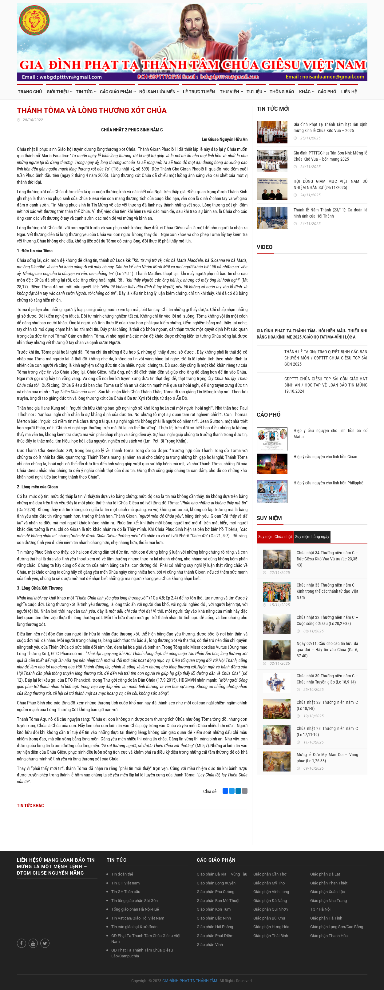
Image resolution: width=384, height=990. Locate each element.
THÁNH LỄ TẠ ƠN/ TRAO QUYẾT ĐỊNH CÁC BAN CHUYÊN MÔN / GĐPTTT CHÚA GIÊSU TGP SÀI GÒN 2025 (325, 358)
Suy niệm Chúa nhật (275, 537)
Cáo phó (327, 91)
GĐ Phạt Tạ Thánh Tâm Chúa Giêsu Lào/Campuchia (142, 953)
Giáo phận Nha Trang (328, 900)
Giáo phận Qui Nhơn (270, 909)
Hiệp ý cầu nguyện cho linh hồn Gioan (325, 456)
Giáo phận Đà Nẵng (270, 900)
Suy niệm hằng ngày (312, 537)
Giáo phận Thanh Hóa (329, 935)
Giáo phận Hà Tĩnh (326, 918)
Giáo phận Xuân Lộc (327, 891)
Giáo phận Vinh (210, 944)
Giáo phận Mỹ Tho (269, 883)
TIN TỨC (84, 91)
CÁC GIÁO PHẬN (116, 91)
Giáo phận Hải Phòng (215, 926)
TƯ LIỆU (254, 91)
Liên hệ (349, 91)
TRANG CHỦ (30, 91)
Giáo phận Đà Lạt (325, 874)
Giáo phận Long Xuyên (216, 883)
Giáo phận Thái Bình (270, 935)
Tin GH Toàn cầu (125, 891)
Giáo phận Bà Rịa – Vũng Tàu (222, 874)
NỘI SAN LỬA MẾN (157, 91)
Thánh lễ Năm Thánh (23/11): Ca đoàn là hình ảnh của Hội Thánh (330, 212)
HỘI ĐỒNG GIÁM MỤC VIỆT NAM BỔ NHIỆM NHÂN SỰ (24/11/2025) (330, 184)
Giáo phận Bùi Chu (269, 918)
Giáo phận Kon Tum (214, 909)
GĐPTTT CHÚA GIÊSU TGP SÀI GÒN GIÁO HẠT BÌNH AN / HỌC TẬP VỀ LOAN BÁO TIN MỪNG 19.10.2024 (325, 385)
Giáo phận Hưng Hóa (271, 926)
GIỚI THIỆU (58, 91)
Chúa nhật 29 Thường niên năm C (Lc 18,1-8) (327, 705)
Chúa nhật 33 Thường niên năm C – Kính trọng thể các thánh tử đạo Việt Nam (327, 591)
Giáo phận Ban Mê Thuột (218, 900)
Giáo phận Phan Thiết (328, 883)
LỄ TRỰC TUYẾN (199, 91)
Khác (305, 91)
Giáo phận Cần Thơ (269, 874)
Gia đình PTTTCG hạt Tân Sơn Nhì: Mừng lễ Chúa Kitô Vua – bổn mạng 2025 (330, 156)
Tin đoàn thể (122, 874)
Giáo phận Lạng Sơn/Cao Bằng (336, 926)
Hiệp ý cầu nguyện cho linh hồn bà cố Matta (330, 433)
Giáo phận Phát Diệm (215, 935)
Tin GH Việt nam (125, 883)
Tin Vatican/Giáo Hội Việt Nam (137, 918)
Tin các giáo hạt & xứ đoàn (134, 926)
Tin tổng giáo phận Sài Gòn (134, 900)
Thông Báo (282, 91)
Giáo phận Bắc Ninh (214, 918)
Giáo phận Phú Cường (215, 891)
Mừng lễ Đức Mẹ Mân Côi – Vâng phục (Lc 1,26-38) (327, 757)
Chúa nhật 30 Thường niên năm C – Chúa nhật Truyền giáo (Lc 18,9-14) (327, 678)
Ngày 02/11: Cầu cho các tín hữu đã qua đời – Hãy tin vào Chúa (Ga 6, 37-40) (327, 649)
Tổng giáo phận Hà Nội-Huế (135, 909)
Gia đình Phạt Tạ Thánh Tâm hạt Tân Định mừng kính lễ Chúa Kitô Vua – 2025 (330, 127)
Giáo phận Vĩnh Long (271, 891)
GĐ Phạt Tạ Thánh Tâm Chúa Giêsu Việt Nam (145, 938)
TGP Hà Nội (320, 909)
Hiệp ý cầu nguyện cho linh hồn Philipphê (328, 482)
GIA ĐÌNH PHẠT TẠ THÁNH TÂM (189, 980)
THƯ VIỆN (229, 91)
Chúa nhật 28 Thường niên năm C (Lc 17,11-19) (327, 731)
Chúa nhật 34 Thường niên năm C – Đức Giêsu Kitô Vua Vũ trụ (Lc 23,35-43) (327, 558)
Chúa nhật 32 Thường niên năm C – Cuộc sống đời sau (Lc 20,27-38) (327, 620)
